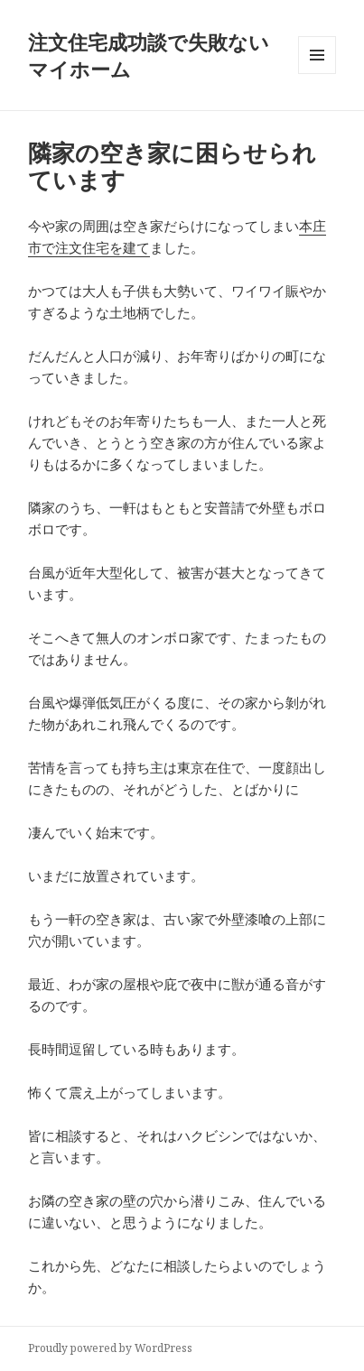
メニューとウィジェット (317, 73)
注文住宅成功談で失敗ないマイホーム (148, 55)
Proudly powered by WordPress (110, 1348)
